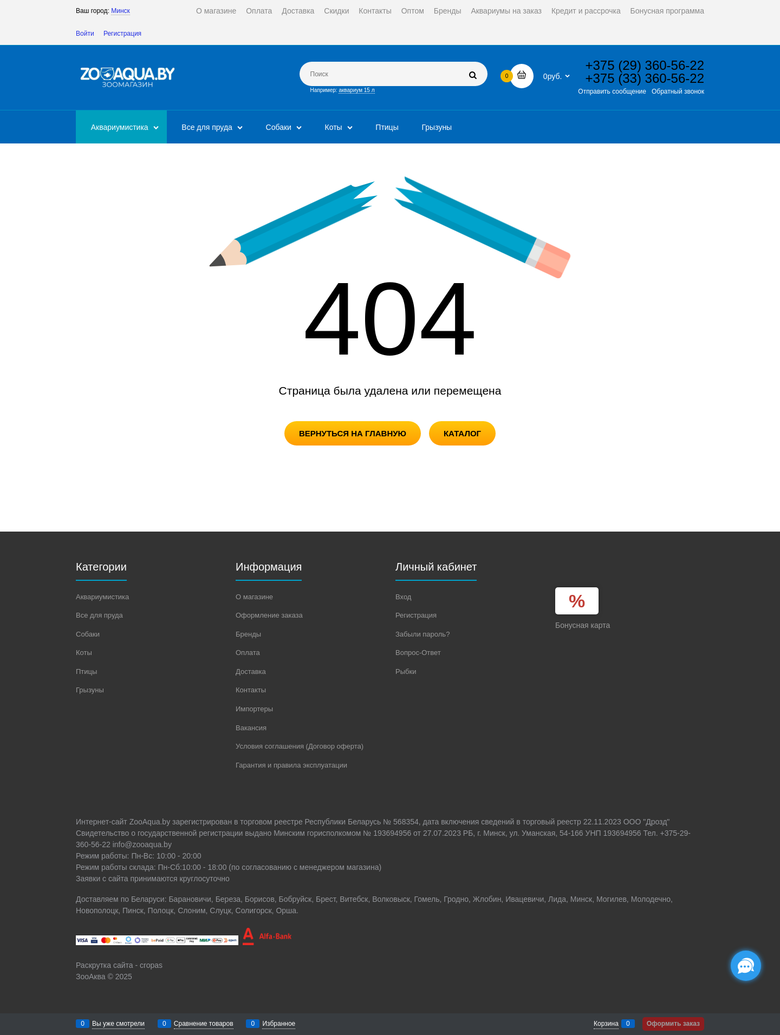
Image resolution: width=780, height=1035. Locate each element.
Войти (85, 33)
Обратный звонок (678, 91)
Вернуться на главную (352, 433)
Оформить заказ (673, 1023)
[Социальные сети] (746, 966)
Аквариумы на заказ (506, 10)
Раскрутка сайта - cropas (119, 965)
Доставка (298, 10)
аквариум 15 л (356, 90)
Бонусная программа (667, 10)
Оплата (259, 10)
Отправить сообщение (612, 91)
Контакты (375, 10)
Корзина (606, 1023)
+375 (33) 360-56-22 (645, 78)
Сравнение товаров (203, 1023)
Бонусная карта (582, 625)
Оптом (412, 10)
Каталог (462, 433)
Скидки (336, 10)
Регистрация (122, 33)
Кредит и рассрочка (586, 10)
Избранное (278, 1023)
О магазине (216, 10)
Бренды (447, 10)
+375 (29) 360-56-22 (645, 65)
